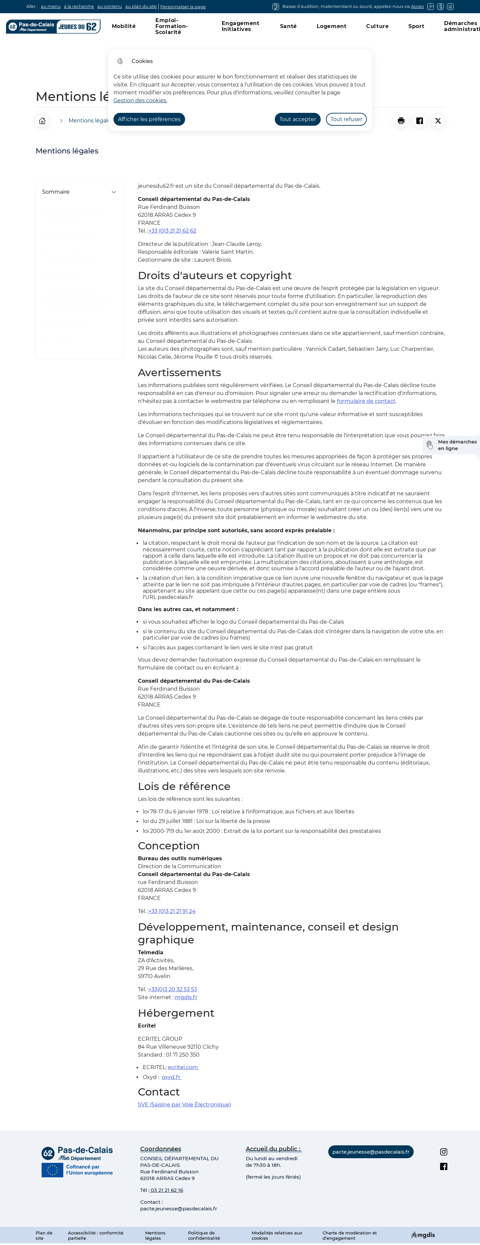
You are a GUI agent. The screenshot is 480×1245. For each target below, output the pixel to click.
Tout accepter (297, 119)
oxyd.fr (172, 1077)
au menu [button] (51, 6)
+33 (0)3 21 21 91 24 (172, 911)
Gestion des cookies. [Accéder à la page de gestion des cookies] (140, 100)
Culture (377, 26)
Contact (63, 343)
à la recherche (79, 6)
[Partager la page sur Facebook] (419, 120)
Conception (67, 275)
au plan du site (141, 6)
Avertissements (73, 237)
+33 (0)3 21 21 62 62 (172, 231)
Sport (416, 26)
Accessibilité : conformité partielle (95, 1235)
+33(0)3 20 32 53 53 (172, 989)
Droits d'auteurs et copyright (76, 216)
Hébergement (71, 324)
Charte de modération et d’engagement (350, 1235)
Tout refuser (346, 119)
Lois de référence (74, 256)
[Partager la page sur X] (438, 120)
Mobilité (124, 26)
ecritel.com (183, 1067)
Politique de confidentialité (204, 1235)
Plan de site (44, 1235)
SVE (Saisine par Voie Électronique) (184, 1104)
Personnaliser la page (183, 6)
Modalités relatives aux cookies (277, 1235)
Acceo (417, 6)
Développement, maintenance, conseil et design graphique (83, 299)
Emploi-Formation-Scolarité (171, 26)
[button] (401, 120)
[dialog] (240, 90)
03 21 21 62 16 (166, 1190)
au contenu (109, 6)
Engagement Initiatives (241, 26)
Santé (288, 26)
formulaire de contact (366, 401)
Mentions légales (155, 1235)
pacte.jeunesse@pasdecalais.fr (178, 1208)
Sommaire (79, 192)
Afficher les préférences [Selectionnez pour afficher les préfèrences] (149, 119)
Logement (332, 26)
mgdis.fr (186, 997)
